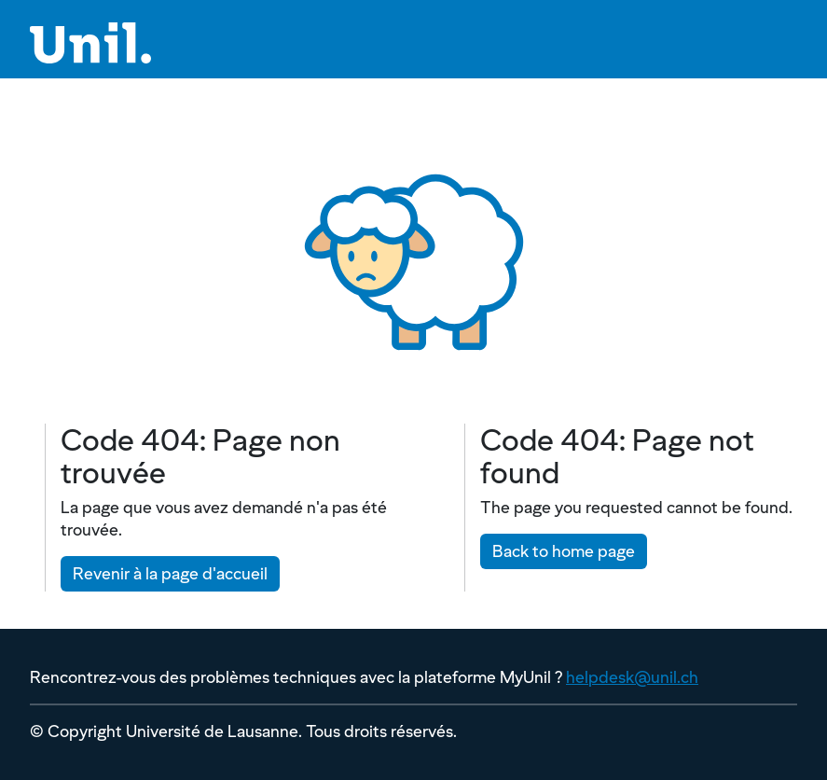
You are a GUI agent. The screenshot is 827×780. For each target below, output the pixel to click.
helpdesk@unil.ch (632, 677)
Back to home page (563, 551)
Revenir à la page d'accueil (170, 573)
